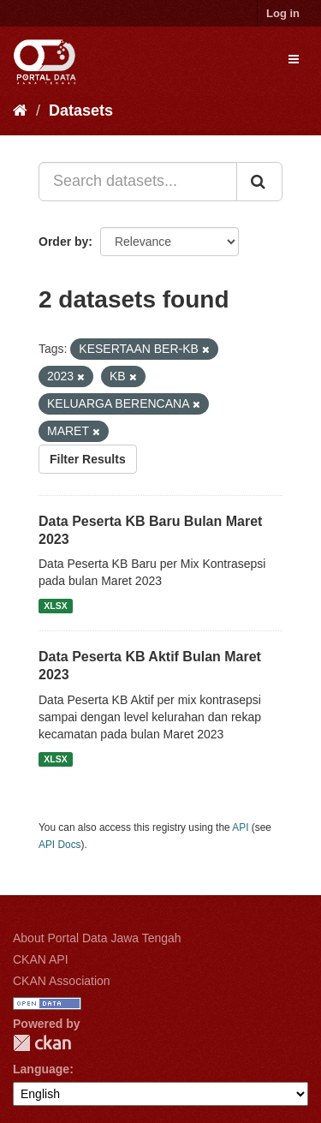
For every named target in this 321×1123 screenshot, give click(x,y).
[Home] (20, 110)
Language (41, 1069)
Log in (283, 13)
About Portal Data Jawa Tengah (97, 938)
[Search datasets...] (138, 181)
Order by (63, 241)
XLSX (55, 605)
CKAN (42, 1043)
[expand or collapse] (293, 59)
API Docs (60, 845)
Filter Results (88, 459)
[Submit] (259, 181)
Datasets (81, 110)
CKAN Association (61, 981)
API (240, 827)
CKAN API (40, 959)
